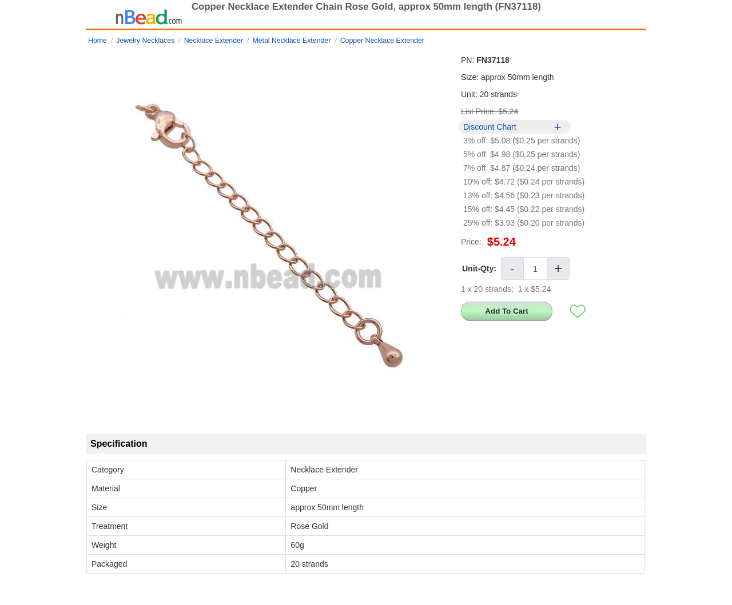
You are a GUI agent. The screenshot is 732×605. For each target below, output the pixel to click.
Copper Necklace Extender (382, 41)
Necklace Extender (213, 41)
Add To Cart (506, 311)
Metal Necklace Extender (291, 41)
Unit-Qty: (479, 268)
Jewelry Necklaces (145, 41)
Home (97, 41)
